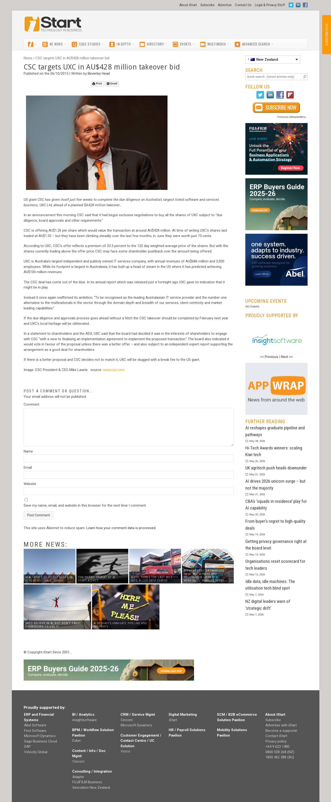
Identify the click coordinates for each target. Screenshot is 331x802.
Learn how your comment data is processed (120, 528)
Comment (31, 404)
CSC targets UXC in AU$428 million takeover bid (72, 58)
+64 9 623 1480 (277, 746)
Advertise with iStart (281, 725)
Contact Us (243, 5)
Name (28, 451)
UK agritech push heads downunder (276, 468)
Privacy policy (276, 741)
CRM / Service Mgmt (137, 714)
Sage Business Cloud (40, 741)
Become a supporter (281, 731)
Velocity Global (35, 752)
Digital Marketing (183, 714)
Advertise (225, 5)
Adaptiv (78, 777)
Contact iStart (276, 736)
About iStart (188, 5)
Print (97, 83)
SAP (27, 746)
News (28, 58)
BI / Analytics (83, 714)
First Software (35, 731)
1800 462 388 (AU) (279, 757)
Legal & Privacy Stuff (270, 5)
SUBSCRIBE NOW (326, 34)
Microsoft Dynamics (40, 736)
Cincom (78, 761)
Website (30, 484)
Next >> (287, 357)
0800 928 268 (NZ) (279, 752)
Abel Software (35, 725)
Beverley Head (99, 73)
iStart (173, 720)
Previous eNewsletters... (292, 117)
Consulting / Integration (92, 771)
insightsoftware (84, 720)
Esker (76, 740)
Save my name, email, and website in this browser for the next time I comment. (85, 505)
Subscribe (207, 5)
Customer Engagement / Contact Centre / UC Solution (140, 740)
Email (112, 83)
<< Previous (269, 357)
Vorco (125, 751)
